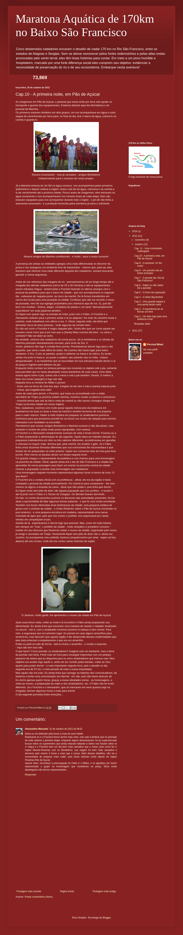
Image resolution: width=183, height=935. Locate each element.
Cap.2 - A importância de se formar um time (148, 310)
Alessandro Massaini (36, 729)
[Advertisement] (66, 860)
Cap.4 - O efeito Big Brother (148, 297)
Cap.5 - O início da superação (149, 292)
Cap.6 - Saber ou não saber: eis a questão (149, 286)
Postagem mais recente (29, 891)
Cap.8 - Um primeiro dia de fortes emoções (148, 272)
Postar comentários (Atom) (39, 896)
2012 (135, 236)
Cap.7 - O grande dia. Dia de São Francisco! (149, 279)
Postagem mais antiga (104, 891)
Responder (30, 774)
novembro (140, 239)
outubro (139, 244)
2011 (135, 330)
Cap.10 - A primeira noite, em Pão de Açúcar (149, 257)
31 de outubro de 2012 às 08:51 (65, 729)
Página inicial (67, 891)
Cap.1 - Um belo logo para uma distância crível (150, 317)
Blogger (107, 917)
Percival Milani (155, 344)
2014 (135, 231)
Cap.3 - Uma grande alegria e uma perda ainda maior (149, 303)
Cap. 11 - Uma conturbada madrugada (148, 250)
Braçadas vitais (142, 323)
